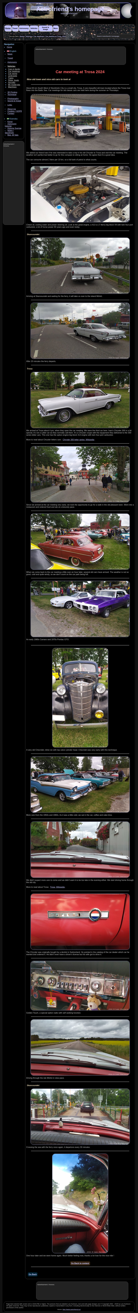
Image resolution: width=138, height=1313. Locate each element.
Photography (13, 99)
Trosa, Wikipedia (57, 887)
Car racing (12, 74)
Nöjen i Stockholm (9, 131)
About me (12, 109)
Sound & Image (45, 28)
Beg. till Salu (13, 135)
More (56, 28)
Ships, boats (13, 80)
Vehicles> (29, 36)
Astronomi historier (10, 125)
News (10, 54)
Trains (11, 78)
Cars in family (14, 69)
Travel (15, 28)
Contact (11, 113)
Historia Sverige (14, 128)
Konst (10, 122)
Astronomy (24, 28)
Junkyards (12, 76)
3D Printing (12, 92)
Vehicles (33, 28)
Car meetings (14, 71)
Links (10, 105)
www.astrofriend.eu (69, 13)
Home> (22, 36)
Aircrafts (11, 82)
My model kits (14, 85)
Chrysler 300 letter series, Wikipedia (78, 440)
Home (8, 28)
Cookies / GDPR (15, 111)
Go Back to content (80, 1263)
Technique (12, 94)
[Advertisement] (13, 186)
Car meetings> (39, 36)
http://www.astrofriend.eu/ (72, 1309)
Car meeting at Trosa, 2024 (55, 36)
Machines (12, 87)
